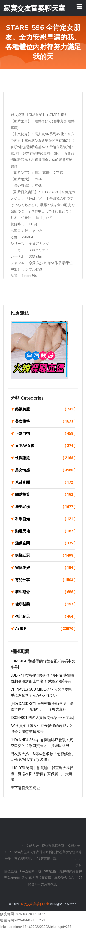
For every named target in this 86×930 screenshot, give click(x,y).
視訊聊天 (45, 616)
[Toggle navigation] (79, 6)
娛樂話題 (45, 555)
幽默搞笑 (45, 494)
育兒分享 (45, 580)
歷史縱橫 (45, 507)
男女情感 (45, 470)
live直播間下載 (30, 871)
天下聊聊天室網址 (25, 788)
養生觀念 (45, 592)
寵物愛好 (45, 567)
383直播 (50, 871)
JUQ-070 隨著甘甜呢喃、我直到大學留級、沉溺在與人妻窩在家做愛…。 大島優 (42, 774)
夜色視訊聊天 (24, 858)
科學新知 (45, 519)
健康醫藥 (45, 604)
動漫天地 (45, 531)
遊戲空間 (45, 543)
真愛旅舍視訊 (64, 878)
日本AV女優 (45, 446)
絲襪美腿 (45, 409)
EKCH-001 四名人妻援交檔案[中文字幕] (42, 717)
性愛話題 (45, 458)
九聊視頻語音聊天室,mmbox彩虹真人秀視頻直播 (43, 875)
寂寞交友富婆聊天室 (34, 904)
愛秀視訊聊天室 (53, 845)
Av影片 (45, 628)
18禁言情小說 (47, 858)
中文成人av (30, 845)
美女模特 (45, 421)
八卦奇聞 (45, 482)
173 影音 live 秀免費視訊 (55, 881)
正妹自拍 (45, 433)
